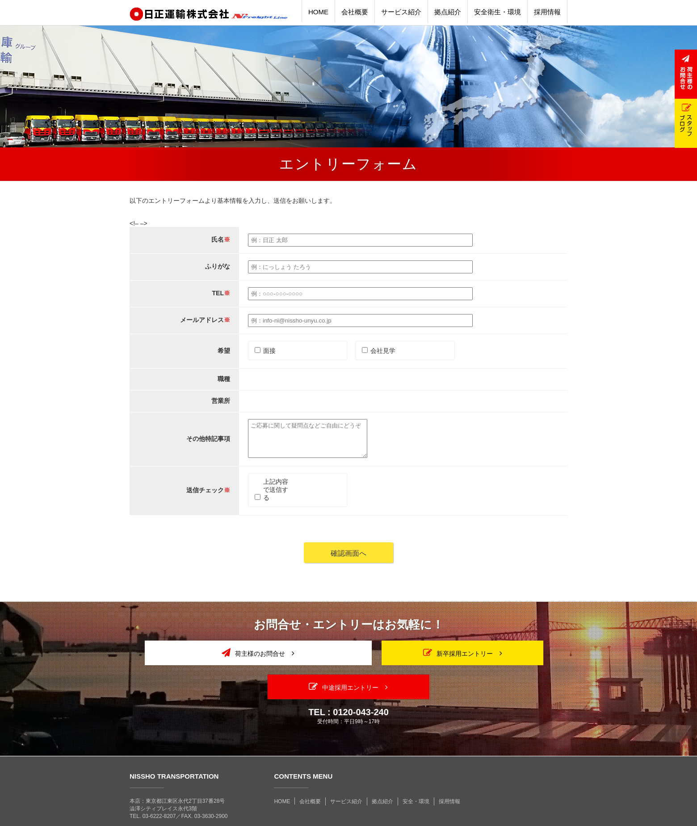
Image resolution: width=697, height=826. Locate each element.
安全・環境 (416, 774)
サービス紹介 (346, 774)
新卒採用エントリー (348, 659)
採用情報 (449, 774)
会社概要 (310, 774)
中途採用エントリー (497, 659)
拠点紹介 (382, 774)
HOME (282, 774)
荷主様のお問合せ (199, 659)
